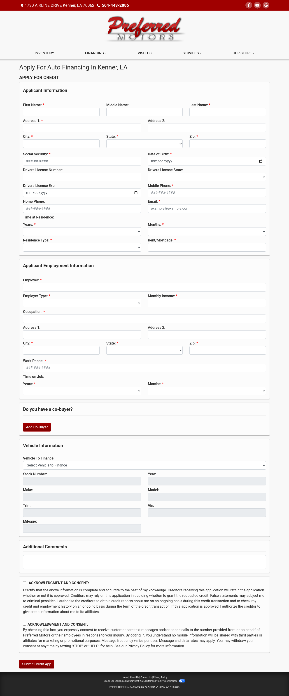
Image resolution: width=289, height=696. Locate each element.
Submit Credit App (36, 664)
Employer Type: (35, 296)
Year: (152, 474)
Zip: (192, 136)
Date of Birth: (158, 154)
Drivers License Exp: (39, 186)
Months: (154, 224)
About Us (134, 677)
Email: (153, 201)
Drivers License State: (165, 170)
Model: (153, 490)
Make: (28, 490)
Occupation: (32, 312)
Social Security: (35, 154)
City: (26, 136)
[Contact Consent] (24, 624)
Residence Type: (36, 240)
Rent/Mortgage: (160, 240)
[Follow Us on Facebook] (248, 5)
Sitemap (150, 681)
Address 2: (156, 121)
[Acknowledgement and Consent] (24, 582)
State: (111, 136)
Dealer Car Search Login (116, 681)
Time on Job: (33, 376)
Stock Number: (35, 474)
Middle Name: (117, 105)
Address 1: (31, 121)
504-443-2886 (115, 5)
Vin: (151, 505)
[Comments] (144, 562)
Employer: (31, 280)
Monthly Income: (161, 296)
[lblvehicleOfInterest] (144, 465)
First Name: (32, 105)
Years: (28, 224)
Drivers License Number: (43, 170)
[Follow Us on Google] (266, 5)
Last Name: (198, 105)
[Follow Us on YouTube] (257, 5)
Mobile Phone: (159, 186)
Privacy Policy (139, 646)
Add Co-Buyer (37, 427)
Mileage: (30, 521)
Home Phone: (34, 201)
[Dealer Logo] (144, 28)
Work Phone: (33, 361)
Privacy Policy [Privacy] (160, 677)
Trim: (27, 505)
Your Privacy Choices (170, 681)
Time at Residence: (38, 217)
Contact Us (145, 677)
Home (125, 677)
